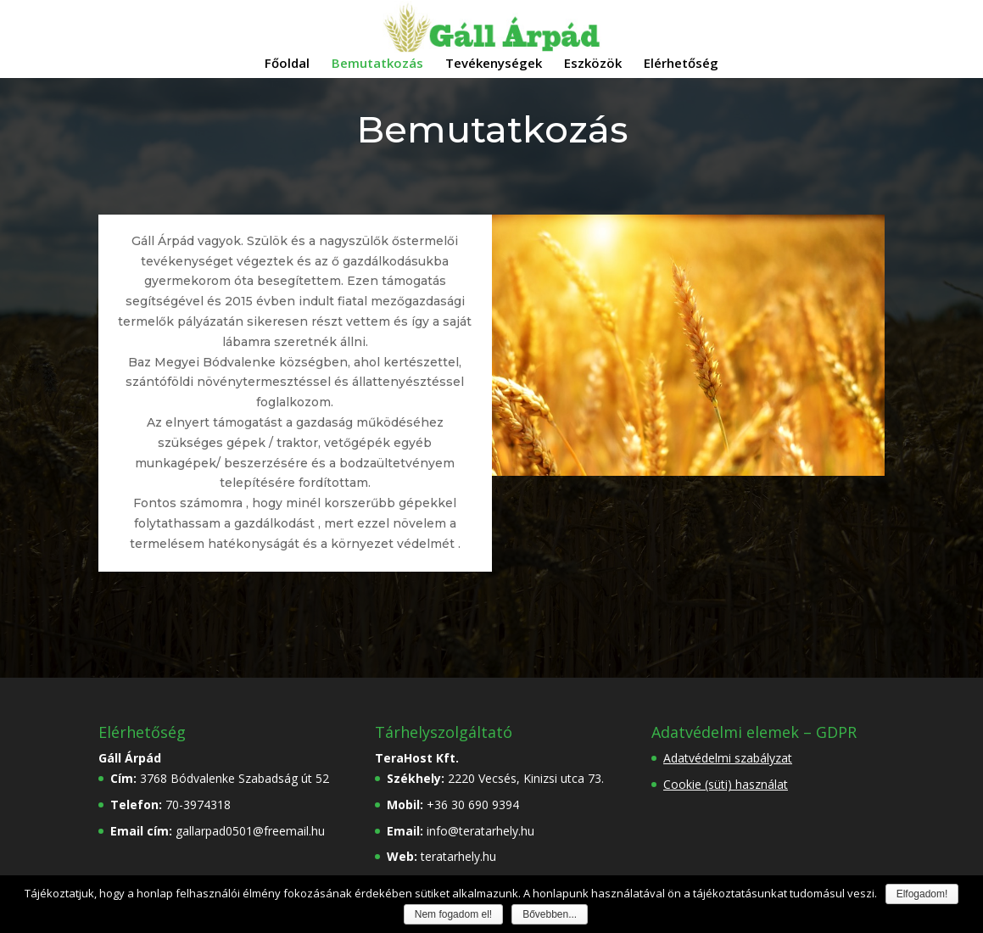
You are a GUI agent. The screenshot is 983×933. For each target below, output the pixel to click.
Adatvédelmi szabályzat (727, 758)
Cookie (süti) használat (725, 784)
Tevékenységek (493, 64)
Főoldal (287, 64)
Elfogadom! (922, 894)
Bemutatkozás (377, 64)
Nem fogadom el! (453, 914)
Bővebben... (549, 914)
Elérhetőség (681, 64)
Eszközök (593, 64)
